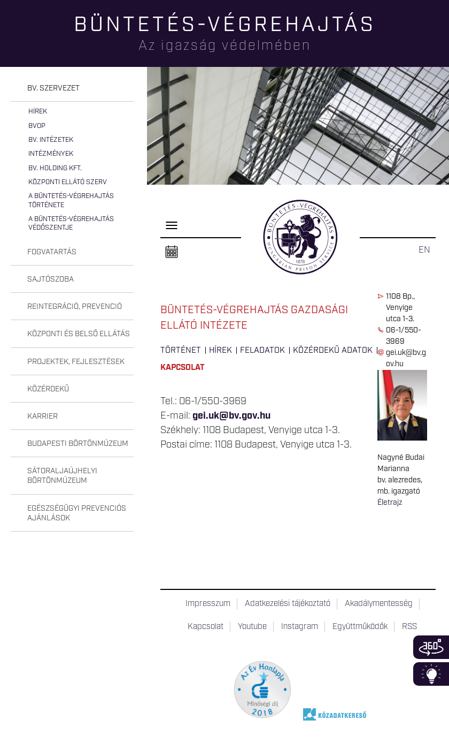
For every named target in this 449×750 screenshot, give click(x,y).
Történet (180, 350)
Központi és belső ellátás (78, 334)
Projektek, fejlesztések (76, 362)
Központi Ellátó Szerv (67, 182)
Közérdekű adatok (333, 350)
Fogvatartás (51, 252)
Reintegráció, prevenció (74, 307)
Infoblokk (431, 674)
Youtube (252, 627)
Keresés (441, 45)
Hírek (37, 111)
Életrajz (389, 502)
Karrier (42, 416)
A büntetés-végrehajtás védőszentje (71, 223)
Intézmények (50, 153)
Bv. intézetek (50, 140)
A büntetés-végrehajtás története (71, 200)
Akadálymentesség (379, 604)
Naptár (172, 252)
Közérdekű (48, 389)
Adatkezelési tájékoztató (287, 604)
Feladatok (262, 350)
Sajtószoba (50, 279)
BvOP (36, 126)
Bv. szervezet (53, 88)
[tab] (72, 88)
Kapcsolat (182, 367)
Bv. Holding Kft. (55, 168)
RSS (409, 627)
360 (431, 647)
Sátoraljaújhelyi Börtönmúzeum (62, 476)
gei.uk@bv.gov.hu (231, 416)
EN (424, 250)
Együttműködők (360, 627)
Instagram (299, 627)
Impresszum (207, 604)
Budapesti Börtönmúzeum (77, 444)
